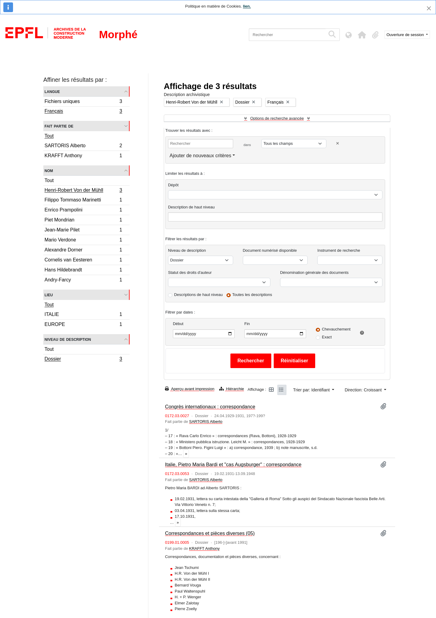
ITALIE (83, 315)
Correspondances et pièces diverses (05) (210, 533)
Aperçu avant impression (189, 389)
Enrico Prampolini (83, 210)
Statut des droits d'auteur (190, 272)
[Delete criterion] (337, 143)
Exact (327, 337)
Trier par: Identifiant (312, 389)
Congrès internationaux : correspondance (210, 406)
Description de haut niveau (191, 207)
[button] (362, 35)
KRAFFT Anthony (83, 156)
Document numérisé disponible (270, 250)
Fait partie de (59, 126)
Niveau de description (68, 339)
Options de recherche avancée (277, 118)
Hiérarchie (231, 389)
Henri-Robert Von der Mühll (83, 191)
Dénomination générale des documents (314, 272)
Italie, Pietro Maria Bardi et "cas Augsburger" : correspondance (233, 464)
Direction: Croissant (364, 389)
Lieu (49, 294)
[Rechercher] (287, 34)
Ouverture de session (406, 34)
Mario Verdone (83, 240)
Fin (247, 323)
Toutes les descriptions (252, 294)
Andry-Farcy (83, 280)
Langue (52, 91)
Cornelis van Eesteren (83, 260)
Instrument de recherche (338, 250)
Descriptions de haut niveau (198, 294)
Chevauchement (336, 329)
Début (178, 323)
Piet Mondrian (83, 220)
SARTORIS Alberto (83, 146)
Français (83, 112)
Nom (49, 170)
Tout (49, 135)
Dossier (83, 359)
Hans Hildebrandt (83, 270)
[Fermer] (429, 8)
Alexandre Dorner (83, 250)
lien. (247, 6)
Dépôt (173, 185)
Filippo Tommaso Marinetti (83, 200)
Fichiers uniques (83, 102)
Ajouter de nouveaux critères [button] (200, 155)
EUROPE (83, 325)
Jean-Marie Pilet (83, 230)
